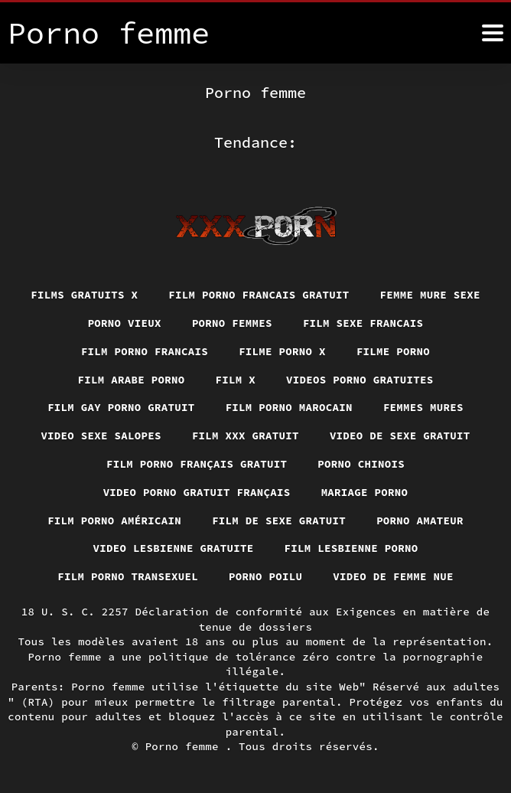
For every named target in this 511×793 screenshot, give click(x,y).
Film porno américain (114, 520)
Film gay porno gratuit (121, 407)
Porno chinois (361, 464)
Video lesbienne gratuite (173, 548)
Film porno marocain (289, 407)
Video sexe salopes (101, 435)
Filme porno (393, 351)
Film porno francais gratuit (258, 295)
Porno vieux (124, 323)
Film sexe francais (363, 323)
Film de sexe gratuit (279, 520)
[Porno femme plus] (492, 32)
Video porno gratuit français (197, 492)
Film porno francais (144, 351)
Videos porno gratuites (360, 380)
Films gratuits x (84, 295)
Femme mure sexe (430, 295)
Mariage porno (364, 492)
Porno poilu (265, 576)
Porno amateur (420, 520)
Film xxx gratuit (245, 435)
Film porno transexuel (127, 576)
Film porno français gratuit (196, 464)
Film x (236, 380)
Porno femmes (232, 323)
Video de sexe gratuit (400, 435)
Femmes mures (423, 407)
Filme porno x (282, 351)
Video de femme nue (393, 576)
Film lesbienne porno (351, 548)
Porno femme (185, 746)
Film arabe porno (131, 380)
